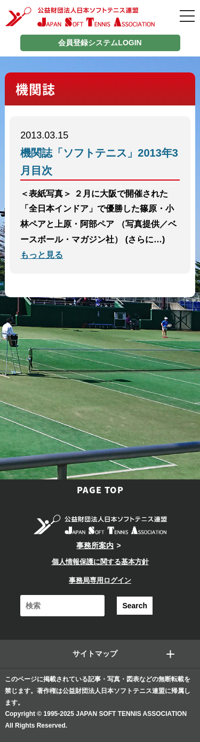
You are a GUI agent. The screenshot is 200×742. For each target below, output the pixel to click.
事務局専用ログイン (100, 580)
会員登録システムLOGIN (99, 42)
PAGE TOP (100, 489)
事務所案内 (95, 545)
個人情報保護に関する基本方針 (100, 562)
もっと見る (41, 254)
